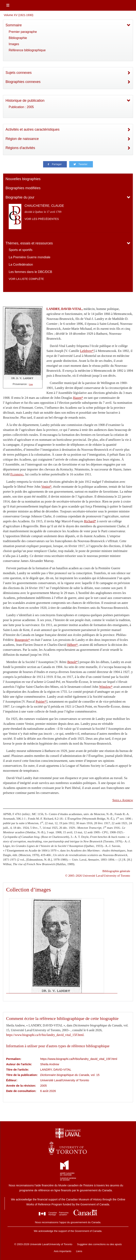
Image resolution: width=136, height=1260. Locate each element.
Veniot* (46, 486)
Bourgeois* (22, 640)
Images (14, 44)
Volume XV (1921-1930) (18, 15)
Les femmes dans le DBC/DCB (30, 272)
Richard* (90, 521)
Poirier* (41, 701)
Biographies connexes (23, 82)
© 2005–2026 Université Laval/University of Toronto (97, 875)
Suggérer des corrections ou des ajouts (99, 1244)
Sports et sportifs (20, 250)
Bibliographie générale (116, 871)
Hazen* (78, 398)
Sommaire (14, 25)
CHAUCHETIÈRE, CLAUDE (44, 205)
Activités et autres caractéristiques (33, 129)
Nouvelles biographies (23, 179)
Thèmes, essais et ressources (29, 243)
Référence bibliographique (27, 50)
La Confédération (21, 264)
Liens (79, 1251)
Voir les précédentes (42, 218)
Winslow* (106, 687)
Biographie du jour (20, 197)
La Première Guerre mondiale (29, 257)
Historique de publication (25, 101)
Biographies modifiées (23, 188)
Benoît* (72, 662)
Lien (31, 384)
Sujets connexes (19, 73)
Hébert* (72, 645)
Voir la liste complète (26, 278)
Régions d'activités (20, 148)
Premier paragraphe (23, 31)
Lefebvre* (87, 351)
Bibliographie (18, 38)
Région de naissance (22, 139)
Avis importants (62, 1251)
